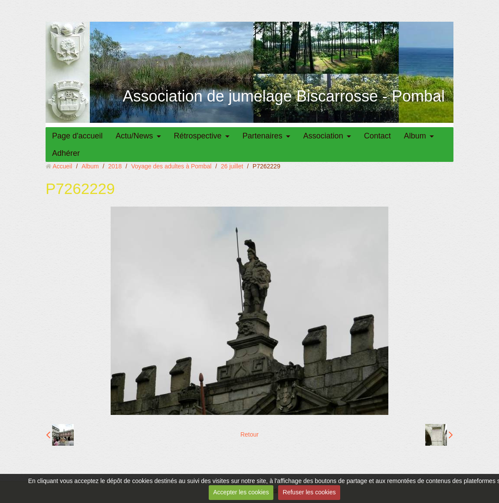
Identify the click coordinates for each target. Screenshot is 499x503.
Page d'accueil (77, 136)
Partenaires (262, 136)
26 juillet (232, 166)
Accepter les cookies (241, 492)
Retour (249, 434)
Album (415, 136)
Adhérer (66, 153)
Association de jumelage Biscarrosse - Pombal (284, 96)
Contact (377, 136)
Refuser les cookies (309, 492)
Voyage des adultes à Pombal (171, 166)
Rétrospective (198, 136)
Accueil (62, 166)
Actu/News (134, 136)
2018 (114, 166)
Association (323, 136)
